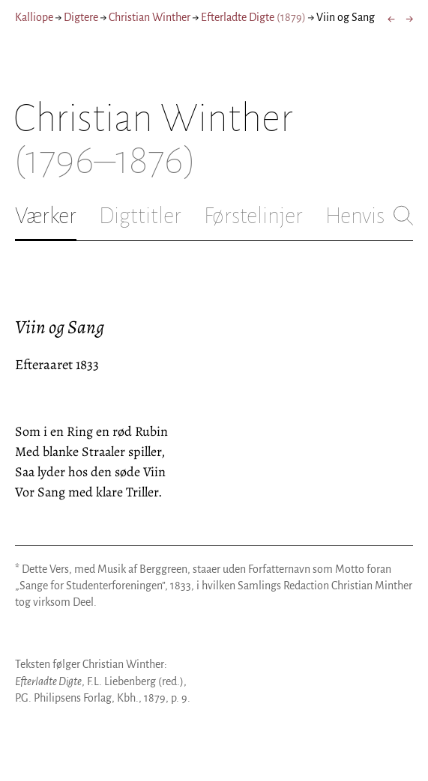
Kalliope (34, 17)
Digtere (81, 17)
